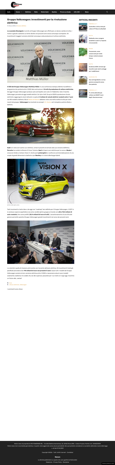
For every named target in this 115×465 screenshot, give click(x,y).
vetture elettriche (14, 284)
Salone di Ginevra (33, 99)
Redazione (49, 462)
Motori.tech (45, 12)
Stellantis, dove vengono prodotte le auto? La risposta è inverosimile (97, 41)
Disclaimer (66, 462)
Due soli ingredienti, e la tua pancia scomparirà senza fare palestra (97, 82)
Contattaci (70, 452)
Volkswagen (23, 284)
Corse (20, 12)
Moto (36, 12)
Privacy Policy (57, 462)
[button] (107, 12)
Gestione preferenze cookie (108, 463)
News (87, 12)
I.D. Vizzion (47, 102)
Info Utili (78, 12)
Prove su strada (65, 12)
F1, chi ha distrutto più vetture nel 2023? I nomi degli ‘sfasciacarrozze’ (96, 95)
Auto (10, 12)
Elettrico (28, 12)
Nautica (54, 12)
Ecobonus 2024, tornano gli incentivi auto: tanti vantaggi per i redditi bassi (97, 69)
